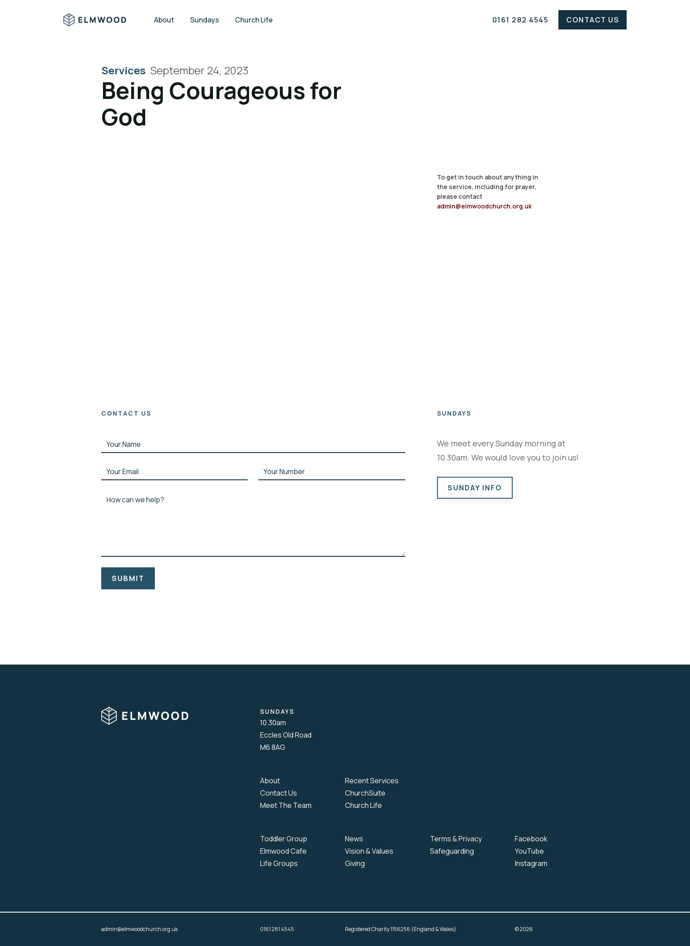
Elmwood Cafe (283, 851)
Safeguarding (452, 851)
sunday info (475, 488)
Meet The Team (286, 805)
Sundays (204, 20)
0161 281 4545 (277, 929)
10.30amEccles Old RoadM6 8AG (286, 735)
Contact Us (592, 20)
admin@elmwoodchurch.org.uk (484, 206)
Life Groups (279, 863)
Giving (355, 863)
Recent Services (372, 780)
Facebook (531, 839)
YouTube (529, 851)
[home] (101, 20)
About (164, 20)
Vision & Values (369, 851)
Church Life (254, 20)
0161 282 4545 (520, 20)
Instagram (531, 863)
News (354, 839)
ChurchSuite (365, 793)
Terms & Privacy (456, 839)
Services (125, 70)
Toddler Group (283, 839)
